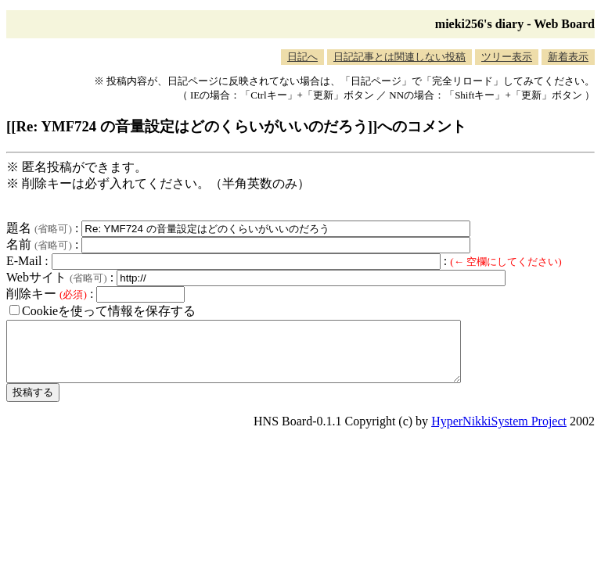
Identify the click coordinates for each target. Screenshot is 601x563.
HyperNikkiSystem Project (499, 432)
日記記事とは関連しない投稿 (399, 57)
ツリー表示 (506, 57)
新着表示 (568, 57)
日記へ (302, 57)
